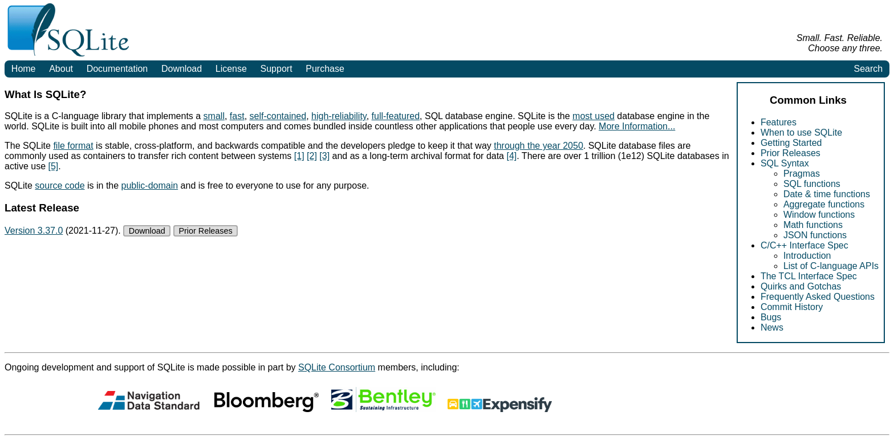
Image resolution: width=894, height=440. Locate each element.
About (61, 69)
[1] (299, 156)
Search (868, 69)
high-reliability (339, 116)
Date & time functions (826, 194)
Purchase (325, 69)
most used (593, 116)
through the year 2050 (538, 145)
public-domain (149, 185)
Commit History (792, 307)
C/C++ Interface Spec (804, 245)
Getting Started (791, 143)
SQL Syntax (785, 163)
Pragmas (801, 173)
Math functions (813, 225)
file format (73, 145)
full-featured (396, 116)
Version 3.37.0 (34, 230)
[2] (312, 156)
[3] (324, 156)
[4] (511, 156)
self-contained (278, 116)
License (231, 69)
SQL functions (811, 184)
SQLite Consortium (336, 367)
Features (779, 122)
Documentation (117, 69)
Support (276, 69)
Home (23, 69)
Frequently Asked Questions (818, 297)
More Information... (637, 126)
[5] (53, 166)
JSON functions (815, 235)
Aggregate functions (823, 204)
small (214, 116)
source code (59, 185)
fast (237, 116)
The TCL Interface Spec (809, 276)
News (772, 327)
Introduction (807, 255)
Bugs (771, 317)
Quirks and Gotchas (801, 286)
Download (181, 69)
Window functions (819, 214)
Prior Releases (790, 153)
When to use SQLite (801, 132)
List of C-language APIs (831, 266)
